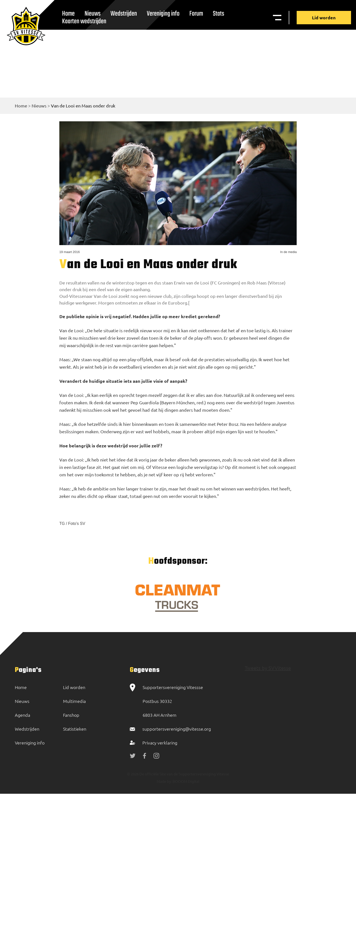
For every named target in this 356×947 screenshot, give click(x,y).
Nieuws (39, 105)
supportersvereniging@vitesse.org (176, 729)
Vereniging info (163, 13)
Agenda (22, 715)
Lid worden (324, 17)
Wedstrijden (124, 13)
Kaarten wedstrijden (84, 21)
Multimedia (74, 701)
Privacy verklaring (159, 742)
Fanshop (71, 715)
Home (21, 105)
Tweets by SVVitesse (268, 668)
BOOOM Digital (185, 781)
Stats (218, 13)
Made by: (164, 781)
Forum (196, 13)
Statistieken (74, 729)
